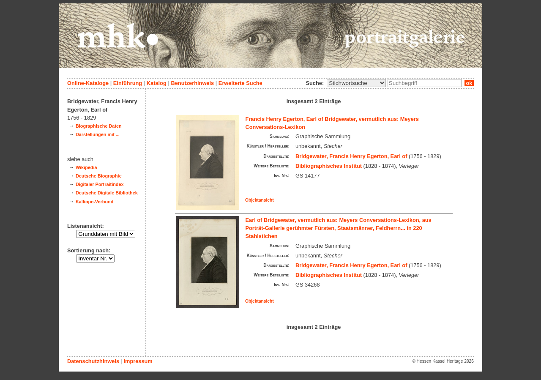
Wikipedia (86, 167)
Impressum (137, 361)
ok (469, 83)
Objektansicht (259, 200)
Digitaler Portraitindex (100, 184)
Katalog (157, 83)
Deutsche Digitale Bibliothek (107, 192)
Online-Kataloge (88, 83)
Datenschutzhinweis (93, 361)
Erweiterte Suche (240, 83)
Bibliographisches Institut (328, 166)
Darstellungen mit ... (98, 134)
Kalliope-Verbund (94, 201)
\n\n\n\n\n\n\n (356, 83)
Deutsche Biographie (99, 175)
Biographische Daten (99, 125)
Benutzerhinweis (192, 83)
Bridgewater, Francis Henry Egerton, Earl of (351, 156)
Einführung (127, 83)
